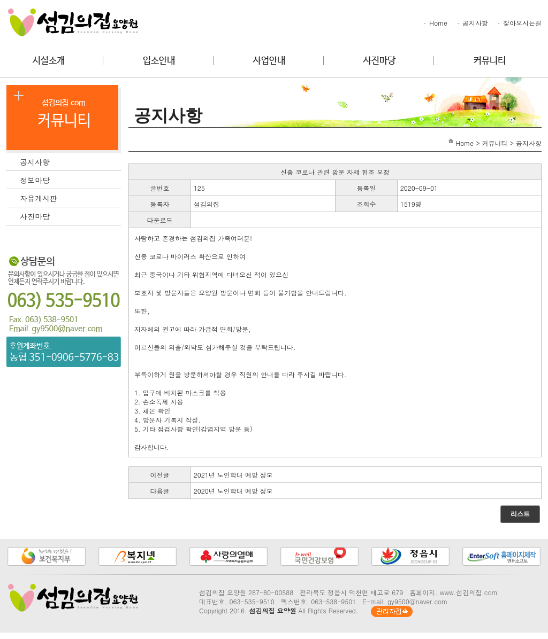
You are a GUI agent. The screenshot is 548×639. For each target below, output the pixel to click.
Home (435, 22)
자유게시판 (70, 197)
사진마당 (70, 215)
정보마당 (70, 179)
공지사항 (472, 22)
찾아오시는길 (519, 22)
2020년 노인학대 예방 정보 (233, 490)
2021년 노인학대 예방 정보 (233, 474)
